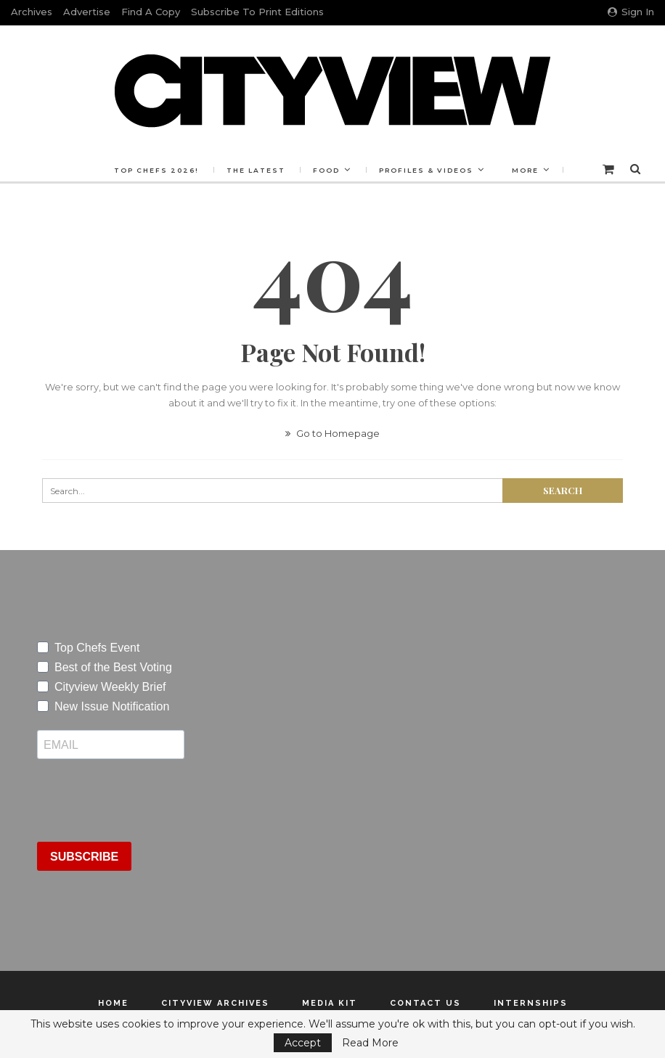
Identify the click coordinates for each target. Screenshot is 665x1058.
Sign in (631, 11)
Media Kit (329, 1003)
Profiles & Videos (426, 170)
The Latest (256, 170)
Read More (370, 1043)
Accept (303, 1042)
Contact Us (425, 1003)
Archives (31, 11)
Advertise (86, 11)
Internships (531, 1003)
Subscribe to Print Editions (257, 11)
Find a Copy (150, 11)
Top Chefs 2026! (156, 170)
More (525, 170)
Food (326, 170)
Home (113, 1003)
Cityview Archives (215, 1003)
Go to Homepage (332, 433)
